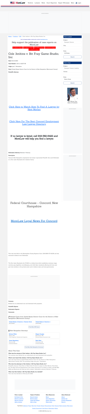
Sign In (63, 402)
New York (34, 405)
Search (72, 57)
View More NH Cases (34, 327)
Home (10, 36)
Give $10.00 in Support (50, 47)
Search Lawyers (19, 398)
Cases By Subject (35, 400)
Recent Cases (33, 398)
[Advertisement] (45, 24)
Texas (29, 405)
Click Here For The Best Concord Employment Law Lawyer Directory (34, 122)
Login (78, 3)
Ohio (53, 405)
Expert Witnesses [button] (63, 3)
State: (64, 51)
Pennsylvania (48, 405)
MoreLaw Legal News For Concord (34, 221)
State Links (49, 402)
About (63, 397)
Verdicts (15, 36)
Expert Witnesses (50, 400)
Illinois (42, 405)
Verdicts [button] (30, 3)
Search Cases (34, 397)
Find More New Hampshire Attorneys (34, 347)
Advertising (51, 408)
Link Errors (45, 408)
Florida (38, 405)
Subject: (65, 40)
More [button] (72, 3)
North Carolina (63, 405)
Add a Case (33, 402)
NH (20, 36)
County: (65, 71)
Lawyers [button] (37, 3)
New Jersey (70, 405)
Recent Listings (19, 400)
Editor (56, 408)
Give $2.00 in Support (28, 47)
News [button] (43, 3)
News (47, 397)
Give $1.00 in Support (17, 47)
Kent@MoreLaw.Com (44, 39)
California (25, 405)
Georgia (57, 405)
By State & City (19, 397)
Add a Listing (18, 402)
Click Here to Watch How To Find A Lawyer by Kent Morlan (34, 108)
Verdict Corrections (37, 408)
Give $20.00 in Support (34, 49)
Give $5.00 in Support (39, 47)
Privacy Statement (66, 400)
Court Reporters (50, 398)
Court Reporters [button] (52, 3)
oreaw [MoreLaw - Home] (17, 2)
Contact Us (64, 398)
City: (64, 45)
